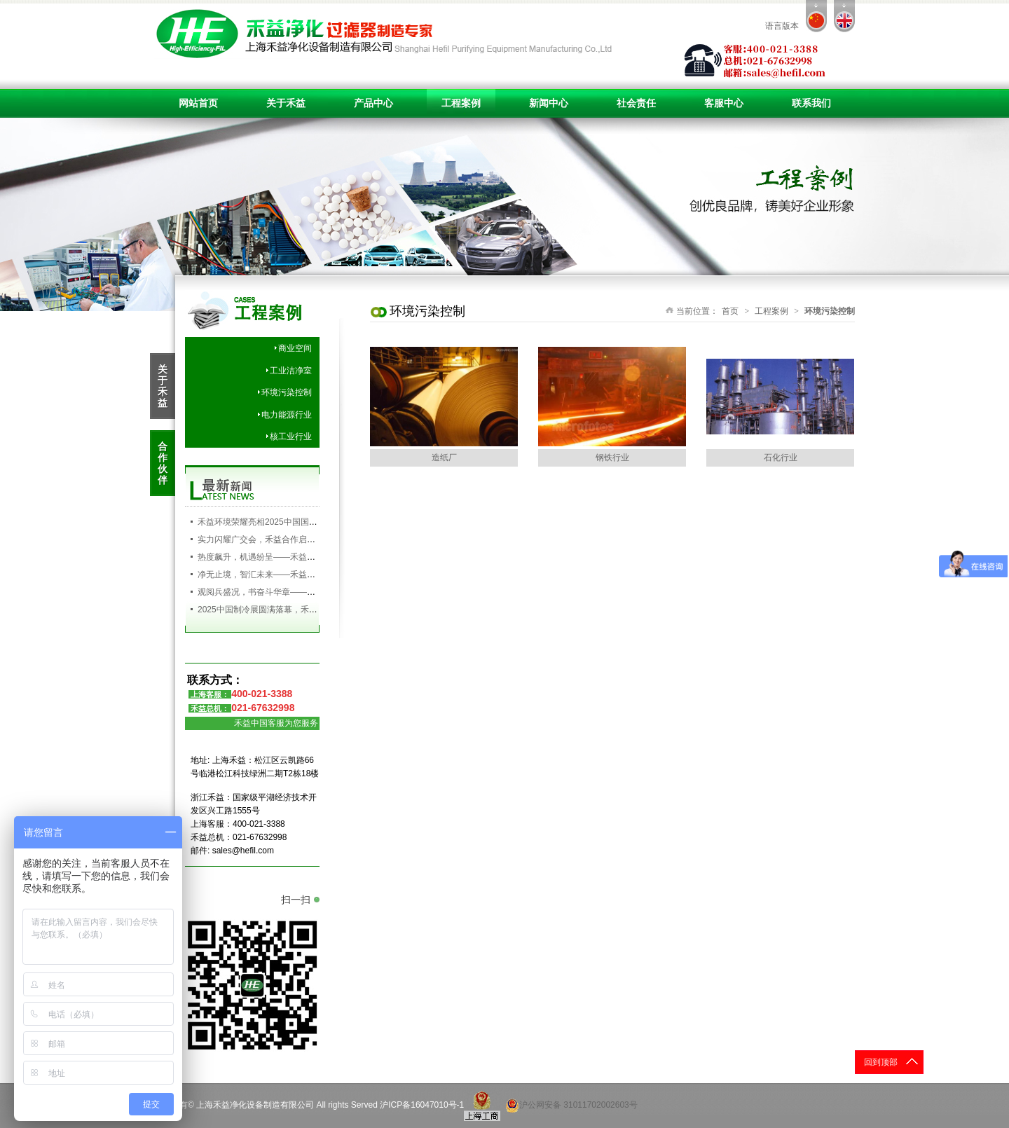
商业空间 (295, 348)
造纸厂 (444, 457)
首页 (730, 311)
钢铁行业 (612, 457)
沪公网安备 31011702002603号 (571, 1105)
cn (816, 16)
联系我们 (811, 103)
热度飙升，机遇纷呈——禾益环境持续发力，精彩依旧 (298, 557)
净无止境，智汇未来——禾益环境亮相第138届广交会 (297, 574)
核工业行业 (291, 436)
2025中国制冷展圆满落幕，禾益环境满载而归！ (287, 609)
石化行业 (780, 457)
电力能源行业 (286, 415)
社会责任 (636, 103)
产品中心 (373, 103)
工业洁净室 (291, 371)
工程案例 (461, 103)
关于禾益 (286, 103)
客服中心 (723, 103)
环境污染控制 (286, 392)
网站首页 (198, 103)
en (844, 16)
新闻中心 (548, 103)
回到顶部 (881, 1062)
